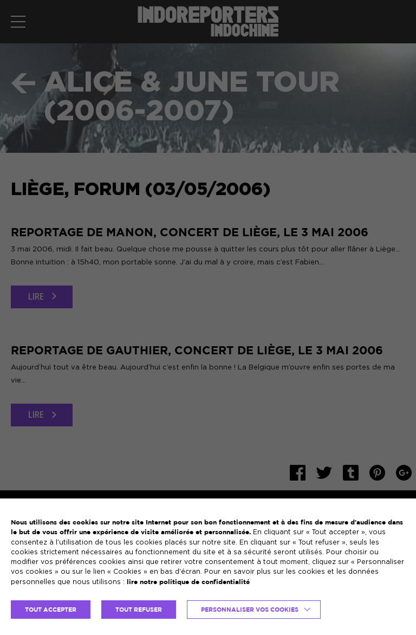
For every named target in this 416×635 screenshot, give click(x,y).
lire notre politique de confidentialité (188, 581)
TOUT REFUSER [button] (138, 609)
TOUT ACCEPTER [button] (50, 609)
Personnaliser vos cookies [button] (249, 609)
